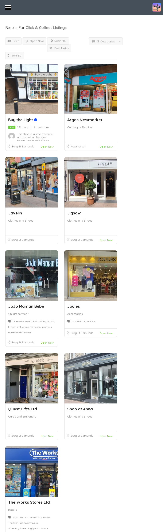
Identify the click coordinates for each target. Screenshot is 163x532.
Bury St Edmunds (22, 146)
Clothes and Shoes (20, 220)
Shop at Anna (80, 408)
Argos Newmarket (84, 119)
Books (12, 509)
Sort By (15, 55)
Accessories (41, 127)
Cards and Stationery (22, 416)
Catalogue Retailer (79, 127)
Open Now (34, 41)
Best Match (59, 48)
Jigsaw (74, 212)
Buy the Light (22, 119)
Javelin (15, 212)
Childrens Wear (18, 313)
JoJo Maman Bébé (26, 306)
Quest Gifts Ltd (22, 408)
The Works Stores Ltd (29, 502)
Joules (73, 306)
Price (13, 41)
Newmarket (77, 146)
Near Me (58, 41)
